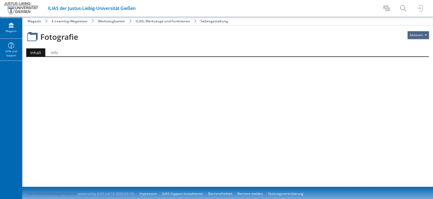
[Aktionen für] (418, 35)
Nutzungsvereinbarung (285, 193)
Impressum (148, 193)
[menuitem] (387, 8)
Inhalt (33, 52)
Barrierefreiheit (220, 193)
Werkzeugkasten (111, 21)
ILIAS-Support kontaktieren (182, 193)
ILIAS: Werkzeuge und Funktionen (163, 21)
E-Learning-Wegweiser (70, 21)
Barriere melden (250, 193)
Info (54, 52)
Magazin (34, 21)
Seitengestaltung (214, 21)
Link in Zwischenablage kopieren (51, 193)
